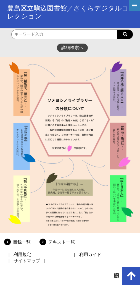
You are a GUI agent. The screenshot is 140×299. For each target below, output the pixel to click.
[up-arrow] (131, 276)
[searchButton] (125, 34)
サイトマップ (27, 260)
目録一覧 (22, 242)
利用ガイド (90, 254)
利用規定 (22, 254)
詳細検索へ (72, 47)
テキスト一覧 (61, 242)
